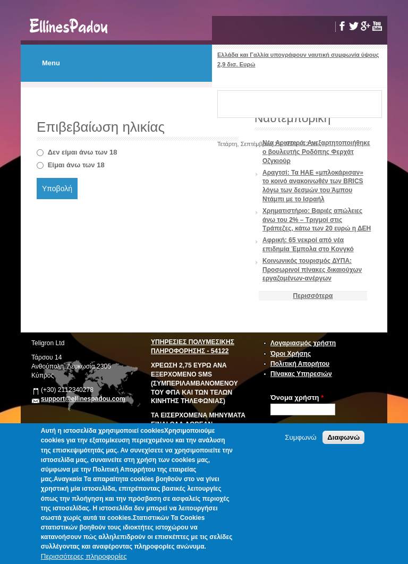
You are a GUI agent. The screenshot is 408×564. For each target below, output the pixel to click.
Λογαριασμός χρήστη (303, 343)
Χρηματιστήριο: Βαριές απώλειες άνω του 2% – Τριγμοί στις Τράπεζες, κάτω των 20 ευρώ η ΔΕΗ (316, 220)
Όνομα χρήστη (297, 397)
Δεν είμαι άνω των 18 (82, 152)
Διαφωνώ (343, 437)
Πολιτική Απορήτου (299, 364)
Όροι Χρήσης (290, 353)
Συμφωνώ (300, 437)
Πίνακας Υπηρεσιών (301, 374)
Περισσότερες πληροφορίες (84, 556)
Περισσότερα (313, 296)
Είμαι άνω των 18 (76, 165)
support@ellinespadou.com (83, 399)
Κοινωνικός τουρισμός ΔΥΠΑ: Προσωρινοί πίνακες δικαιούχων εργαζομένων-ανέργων (312, 270)
